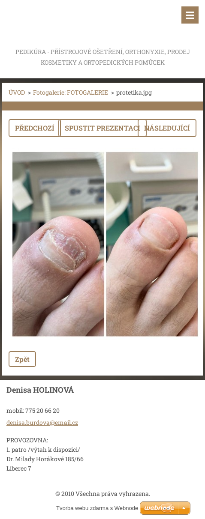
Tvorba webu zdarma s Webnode (97, 508)
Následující (167, 127)
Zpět (22, 359)
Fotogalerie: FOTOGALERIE (70, 92)
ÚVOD (17, 92)
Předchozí (34, 127)
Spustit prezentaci (102, 127)
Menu (190, 15)
